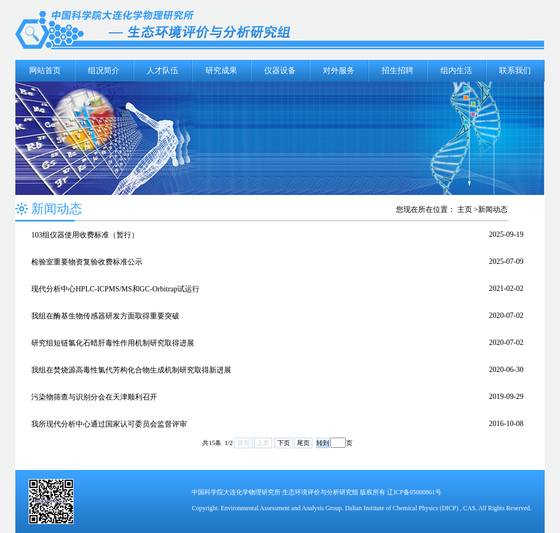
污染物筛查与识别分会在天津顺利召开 (94, 397)
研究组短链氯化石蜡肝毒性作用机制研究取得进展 (112, 343)
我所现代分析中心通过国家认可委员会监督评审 (109, 424)
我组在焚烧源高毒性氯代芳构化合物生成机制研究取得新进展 (131, 370)
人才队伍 (162, 70)
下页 (283, 443)
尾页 (303, 443)
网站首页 (45, 70)
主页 (464, 210)
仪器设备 (280, 70)
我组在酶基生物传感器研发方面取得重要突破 (105, 316)
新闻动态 (493, 210)
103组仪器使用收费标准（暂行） (85, 235)
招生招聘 (397, 70)
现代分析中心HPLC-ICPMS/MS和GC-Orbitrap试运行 (115, 289)
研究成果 (221, 70)
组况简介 (104, 70)
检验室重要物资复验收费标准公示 (86, 262)
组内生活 (456, 70)
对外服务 (339, 70)
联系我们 (515, 70)
